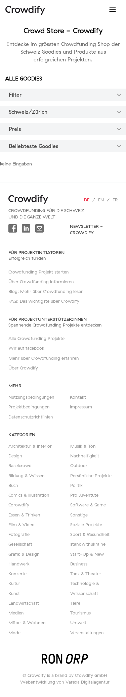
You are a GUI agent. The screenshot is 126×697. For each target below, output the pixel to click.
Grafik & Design (24, 554)
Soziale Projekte (86, 524)
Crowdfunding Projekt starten (38, 272)
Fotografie (19, 534)
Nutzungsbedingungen (31, 397)
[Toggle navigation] (112, 9)
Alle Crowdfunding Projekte (36, 338)
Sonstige (79, 514)
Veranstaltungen (87, 632)
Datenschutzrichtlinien (30, 416)
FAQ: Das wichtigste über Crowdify (43, 301)
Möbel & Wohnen (27, 622)
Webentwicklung (37, 682)
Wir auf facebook (26, 348)
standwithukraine (88, 544)
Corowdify (18, 504)
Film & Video (21, 524)
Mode (14, 632)
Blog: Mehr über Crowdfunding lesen (46, 291)
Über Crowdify (23, 367)
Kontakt (78, 397)
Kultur (14, 583)
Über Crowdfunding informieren (41, 281)
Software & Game (88, 504)
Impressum (81, 406)
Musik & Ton (83, 446)
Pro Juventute (84, 495)
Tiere (75, 603)
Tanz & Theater (85, 573)
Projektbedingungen (29, 406)
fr (115, 199)
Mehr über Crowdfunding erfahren (43, 358)
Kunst (14, 593)
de (86, 199)
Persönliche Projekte (91, 475)
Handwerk (19, 563)
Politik (76, 485)
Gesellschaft (20, 544)
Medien (16, 612)
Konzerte (17, 573)
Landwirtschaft (23, 603)
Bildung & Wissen (26, 475)
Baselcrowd (20, 465)
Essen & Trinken (24, 514)
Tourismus (80, 612)
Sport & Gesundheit (90, 534)
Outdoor (78, 465)
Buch (13, 485)
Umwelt (78, 622)
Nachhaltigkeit (84, 455)
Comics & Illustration (28, 495)
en (101, 199)
